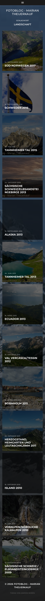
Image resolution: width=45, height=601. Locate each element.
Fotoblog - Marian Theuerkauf (22, 12)
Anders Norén (28, 593)
